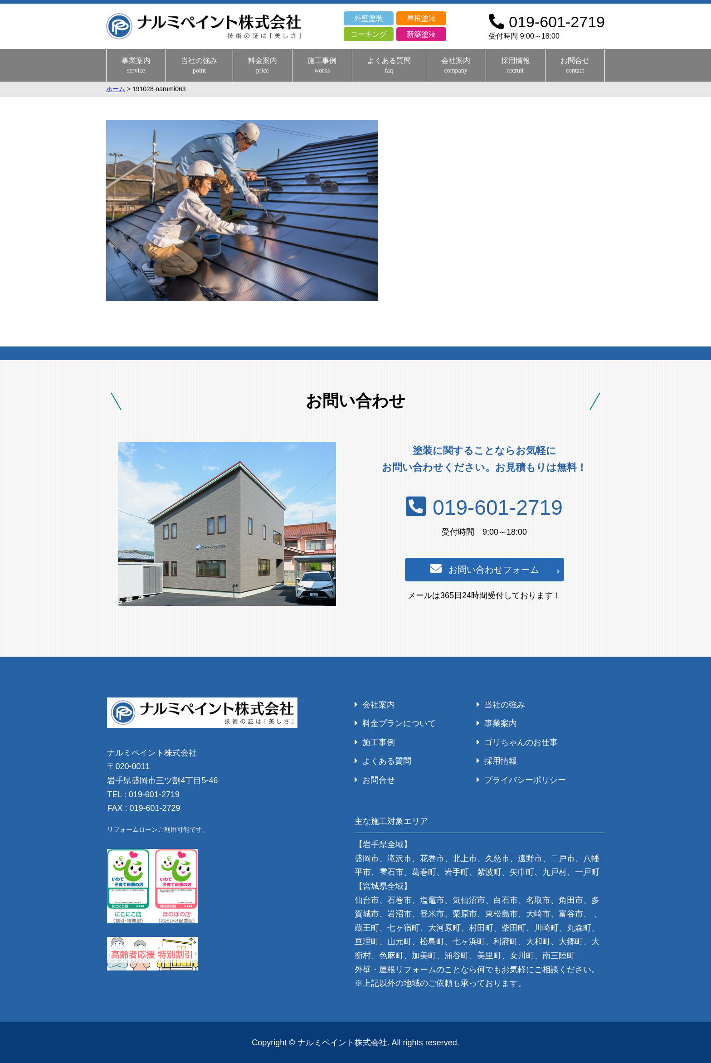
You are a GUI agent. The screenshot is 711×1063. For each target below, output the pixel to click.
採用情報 (515, 66)
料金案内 (262, 66)
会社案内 (455, 66)
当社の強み (199, 66)
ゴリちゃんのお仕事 (521, 742)
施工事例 (321, 66)
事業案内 (136, 66)
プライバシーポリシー (525, 780)
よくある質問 (389, 66)
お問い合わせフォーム (484, 568)
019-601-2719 (484, 507)
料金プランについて (399, 723)
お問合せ (574, 66)
